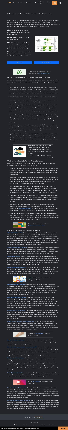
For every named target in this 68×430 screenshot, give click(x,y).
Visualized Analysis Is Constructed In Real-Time (18, 400)
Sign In (49, 3)
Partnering (43, 424)
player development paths (25, 208)
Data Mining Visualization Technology (16, 284)
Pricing (36, 3)
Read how (30, 278)
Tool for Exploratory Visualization (15, 373)
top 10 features (39, 333)
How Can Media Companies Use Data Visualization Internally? (22, 347)
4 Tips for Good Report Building (14, 232)
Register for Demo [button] (46, 62)
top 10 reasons (36, 381)
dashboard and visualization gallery (36, 225)
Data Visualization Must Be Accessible (16, 297)
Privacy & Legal (52, 424)
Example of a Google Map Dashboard (16, 340)
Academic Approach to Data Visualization (17, 247)
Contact (24, 424)
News (34, 424)
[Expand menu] (23, 3)
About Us (16, 424)
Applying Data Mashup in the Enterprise (16, 267)
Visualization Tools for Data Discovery (16, 387)
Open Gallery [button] (20, 62)
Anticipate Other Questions (13, 256)
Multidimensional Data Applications (15, 358)
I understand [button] (63, 428)
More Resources (34, 422)
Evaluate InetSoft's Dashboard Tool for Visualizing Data (20, 321)
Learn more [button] (36, 428)
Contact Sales (42, 3)
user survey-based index (44, 73)
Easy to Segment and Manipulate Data (16, 310)
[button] (21, 3)
